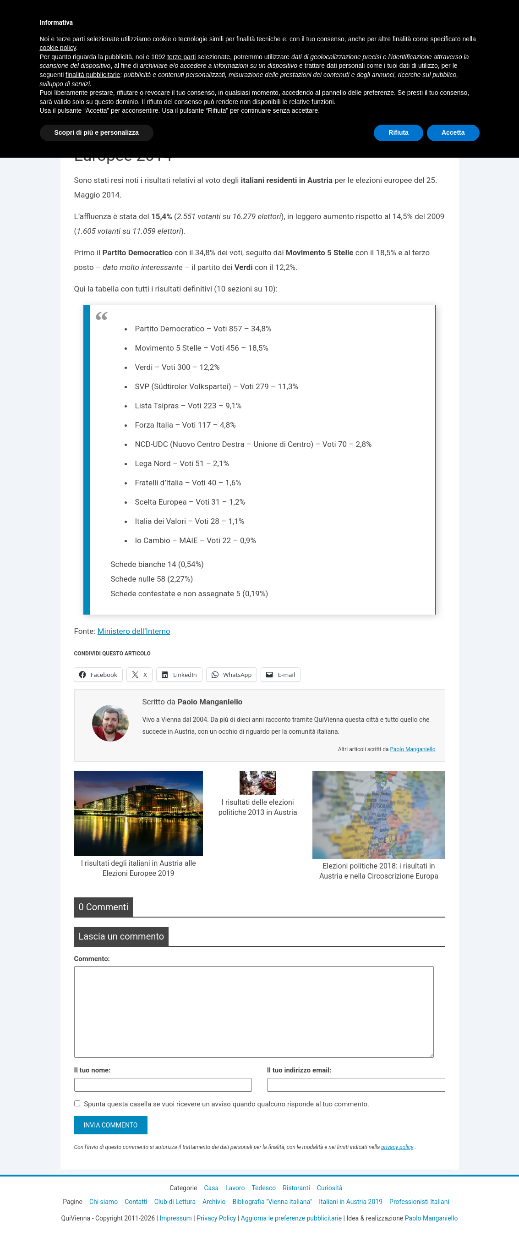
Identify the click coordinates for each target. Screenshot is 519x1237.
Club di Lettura (175, 1201)
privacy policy (397, 1147)
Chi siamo (103, 1201)
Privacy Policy (216, 1218)
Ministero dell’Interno (134, 631)
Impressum (175, 1218)
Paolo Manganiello (412, 749)
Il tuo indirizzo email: (299, 1070)
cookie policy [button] (58, 47)
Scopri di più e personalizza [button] (97, 132)
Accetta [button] (453, 132)
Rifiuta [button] (398, 132)
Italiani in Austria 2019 (350, 1201)
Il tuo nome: (92, 1070)
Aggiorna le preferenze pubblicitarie (291, 1218)
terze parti (181, 56)
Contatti (136, 1201)
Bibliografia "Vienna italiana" (272, 1201)
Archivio (213, 1201)
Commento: (92, 959)
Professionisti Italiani (419, 1201)
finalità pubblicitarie (93, 74)
